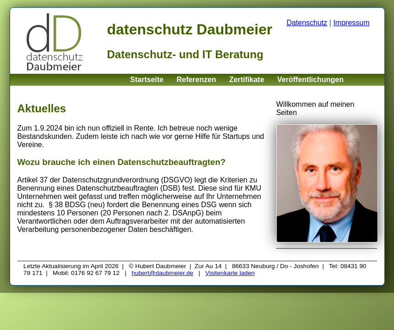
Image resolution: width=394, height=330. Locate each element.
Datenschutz (306, 23)
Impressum (351, 23)
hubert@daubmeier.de (162, 273)
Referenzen (196, 79)
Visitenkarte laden (230, 273)
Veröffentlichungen (310, 79)
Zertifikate (246, 79)
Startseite (147, 79)
